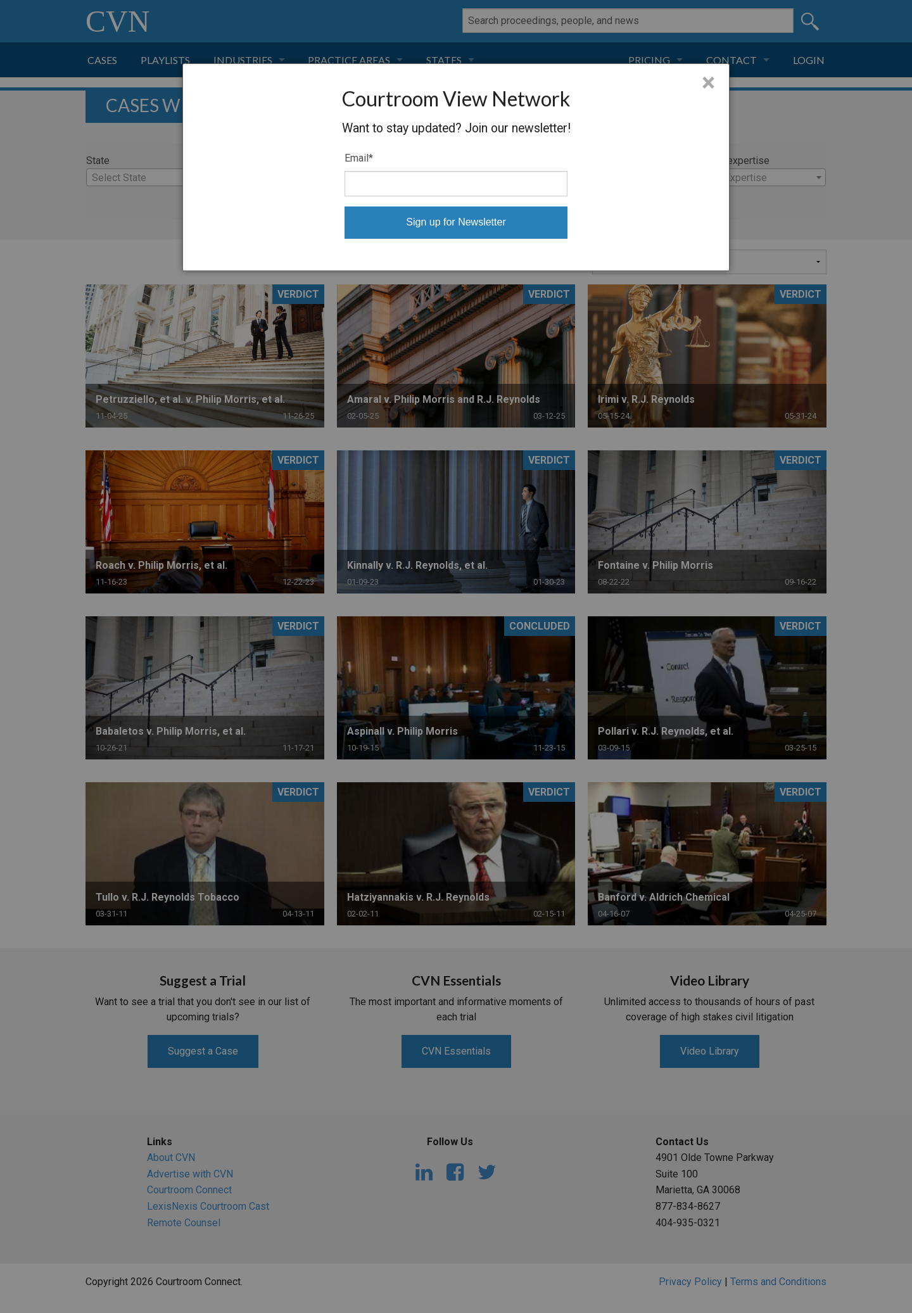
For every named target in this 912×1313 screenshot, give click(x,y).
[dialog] (456, 167)
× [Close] (708, 83)
